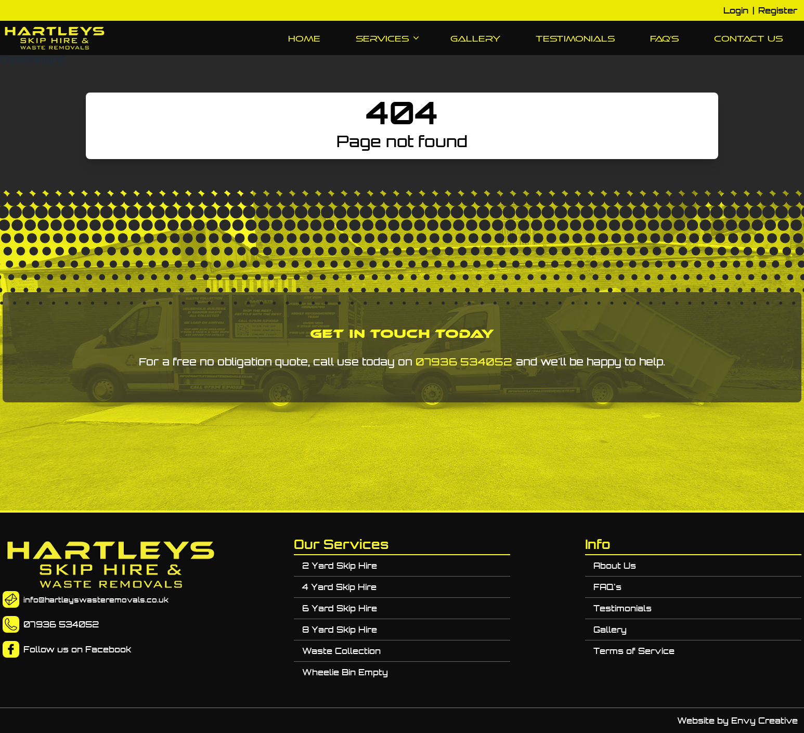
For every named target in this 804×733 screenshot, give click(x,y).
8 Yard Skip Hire (339, 629)
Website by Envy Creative (737, 720)
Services (385, 39)
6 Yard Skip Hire (339, 608)
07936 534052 (464, 361)
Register (777, 10)
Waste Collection (341, 651)
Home (304, 39)
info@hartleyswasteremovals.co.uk (95, 600)
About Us (614, 565)
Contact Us (748, 39)
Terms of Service (634, 651)
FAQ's (664, 39)
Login (735, 10)
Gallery (475, 39)
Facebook (108, 649)
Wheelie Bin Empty (345, 672)
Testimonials (575, 39)
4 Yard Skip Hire (339, 587)
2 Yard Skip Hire (339, 565)
